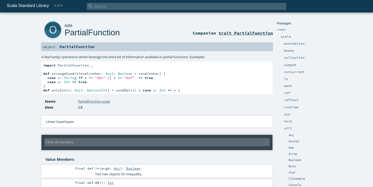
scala (68, 25)
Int (110, 183)
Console (295, 185)
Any (291, 135)
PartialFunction (92, 32)
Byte (292, 166)
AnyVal (294, 141)
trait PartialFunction (246, 33)
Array (293, 154)
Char (292, 172)
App (291, 147)
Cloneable (297, 179)
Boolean (295, 160)
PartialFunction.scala (94, 101)
